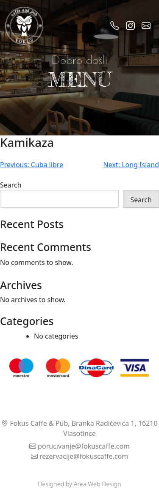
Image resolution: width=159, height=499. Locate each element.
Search (11, 185)
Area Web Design (97, 484)
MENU (80, 79)
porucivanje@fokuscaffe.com (79, 446)
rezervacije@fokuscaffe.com (79, 456)
